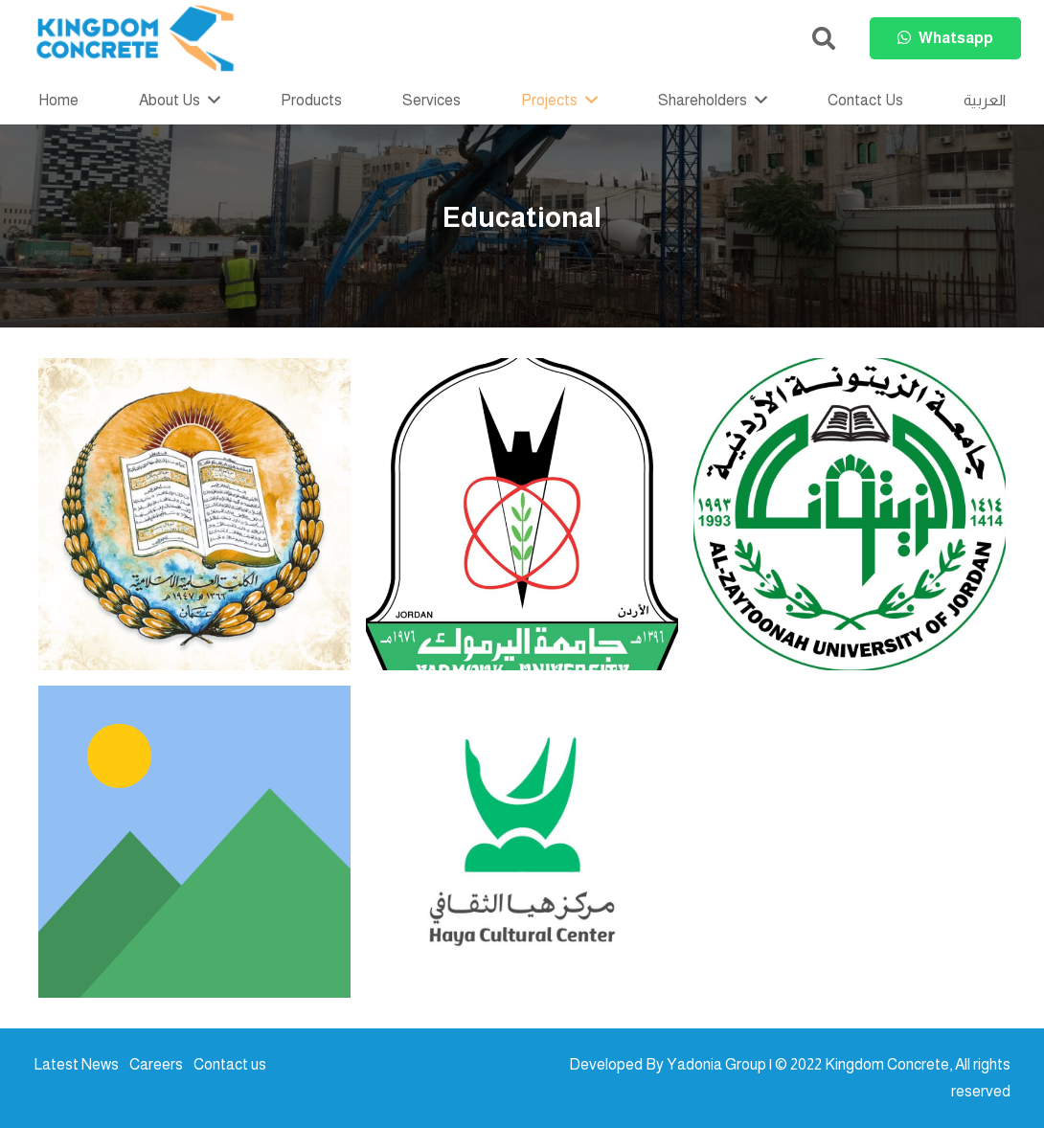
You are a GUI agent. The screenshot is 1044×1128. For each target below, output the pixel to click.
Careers (156, 1064)
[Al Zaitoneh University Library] (849, 514)
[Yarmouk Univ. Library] (522, 514)
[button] (823, 38)
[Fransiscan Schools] (194, 842)
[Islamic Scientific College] (194, 514)
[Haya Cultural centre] (522, 842)
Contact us (229, 1064)
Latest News (76, 1064)
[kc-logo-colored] (135, 38)
